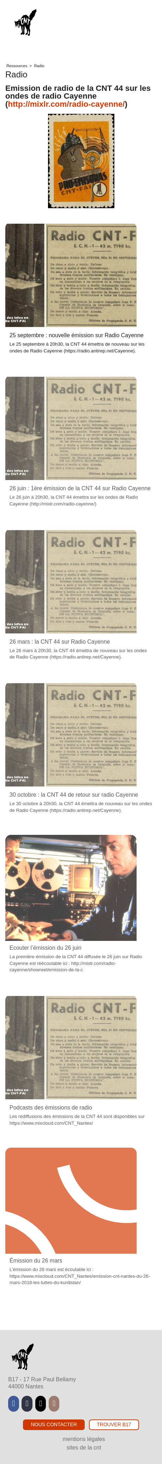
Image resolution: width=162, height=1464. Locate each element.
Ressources (16, 66)
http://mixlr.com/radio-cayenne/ (66, 104)
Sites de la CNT (84, 1448)
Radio (39, 66)
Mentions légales (83, 1439)
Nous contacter (54, 1424)
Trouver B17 (114, 1424)
